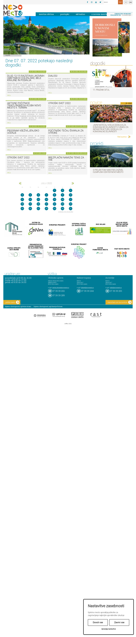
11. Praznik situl (101, 90)
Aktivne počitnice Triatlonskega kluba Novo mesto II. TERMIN (24, 105)
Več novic (122, 136)
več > (9, 95)
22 (54, 204)
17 (71, 199)
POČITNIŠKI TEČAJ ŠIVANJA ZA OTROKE (66, 131)
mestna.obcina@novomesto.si (60, 287)
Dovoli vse (98, 622)
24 (71, 204)
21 (46, 204)
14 (46, 199)
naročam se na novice (120, 302)
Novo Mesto (17, 10)
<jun (20, 183)
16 (62, 199)
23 (62, 204)
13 (38, 199)
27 (38, 208)
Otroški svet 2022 (59, 103)
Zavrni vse (119, 622)
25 (22, 208)
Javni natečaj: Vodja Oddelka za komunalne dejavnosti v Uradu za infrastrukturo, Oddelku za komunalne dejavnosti (110, 128)
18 (22, 204)
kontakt (126, 2)
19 (30, 204)
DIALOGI (52, 75)
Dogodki (7, 55)
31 (71, 208)
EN (130, 2)
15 (54, 199)
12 (30, 199)
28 (46, 208)
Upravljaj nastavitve (108, 629)
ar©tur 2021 (68, 323)
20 (38, 204)
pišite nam (12, 302)
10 (71, 195)
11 (22, 199)
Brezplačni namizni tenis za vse (66, 158)
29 (54, 208)
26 (30, 208)
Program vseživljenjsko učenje (23, 131)
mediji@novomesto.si (116, 287)
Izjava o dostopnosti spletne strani (18, 306)
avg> (72, 183)
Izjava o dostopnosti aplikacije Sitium (48, 306)
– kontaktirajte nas (120, 14)
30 (62, 208)
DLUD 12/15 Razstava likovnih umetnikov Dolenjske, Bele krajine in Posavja (25, 78)
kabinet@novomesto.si (87, 287)
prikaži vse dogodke (65, 212)
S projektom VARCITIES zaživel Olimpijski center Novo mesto (108, 171)
